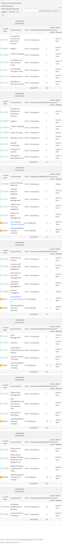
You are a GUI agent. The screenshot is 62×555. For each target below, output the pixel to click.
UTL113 (5, 76)
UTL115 (5, 83)
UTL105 (5, 62)
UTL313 (5, 343)
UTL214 (5, 284)
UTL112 (5, 144)
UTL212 (5, 275)
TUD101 (6, 55)
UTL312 (5, 404)
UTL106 (5, 138)
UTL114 (5, 150)
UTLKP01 (6, 132)
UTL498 (5, 514)
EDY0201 (6, 184)
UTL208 (5, 266)
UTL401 (5, 450)
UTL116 (5, 157)
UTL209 (5, 191)
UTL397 (5, 358)
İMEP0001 (6, 507)
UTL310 (5, 394)
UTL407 (5, 468)
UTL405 (5, 458)
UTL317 (5, 350)
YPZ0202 (6, 291)
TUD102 (6, 127)
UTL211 (5, 199)
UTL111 (5, 70)
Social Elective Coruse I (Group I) (17, 223)
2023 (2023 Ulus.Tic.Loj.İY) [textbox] (48, 11)
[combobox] (41, 10)
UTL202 (5, 259)
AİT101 (5, 40)
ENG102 (6, 121)
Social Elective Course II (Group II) (16, 299)
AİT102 (5, 112)
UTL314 (5, 413)
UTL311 (5, 336)
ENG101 (6, 49)
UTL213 (5, 207)
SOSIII (5, 223)
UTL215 (5, 215)
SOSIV (5, 299)
